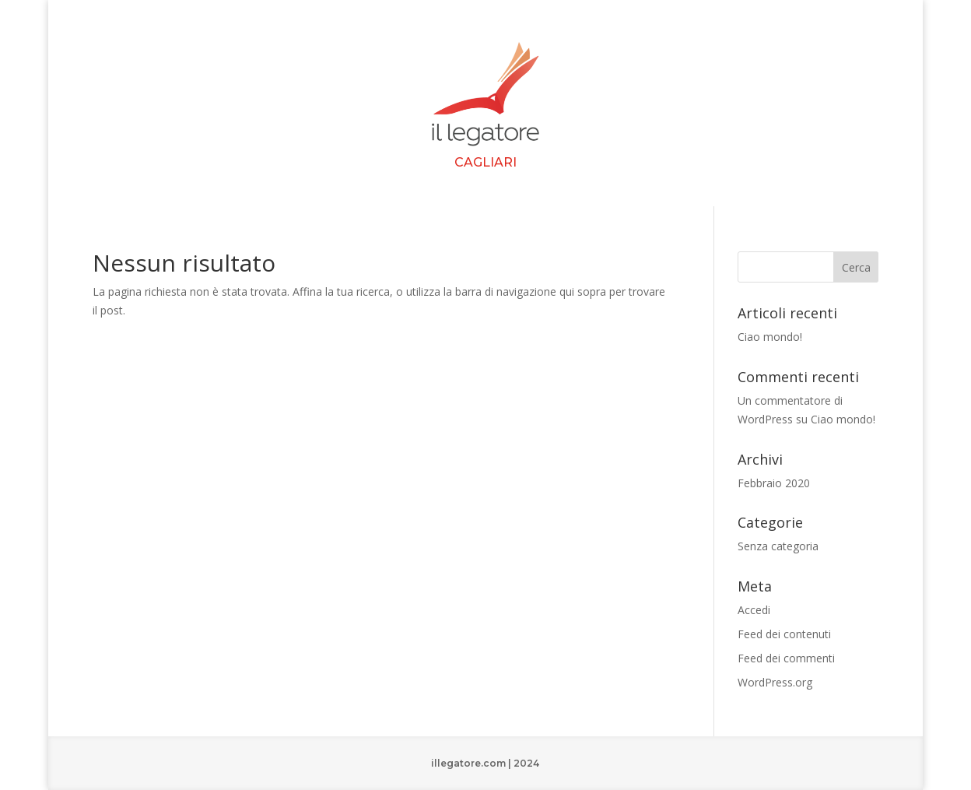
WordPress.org (775, 682)
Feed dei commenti (786, 658)
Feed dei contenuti (784, 634)
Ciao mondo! (770, 336)
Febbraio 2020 (774, 483)
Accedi (754, 609)
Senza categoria (778, 546)
